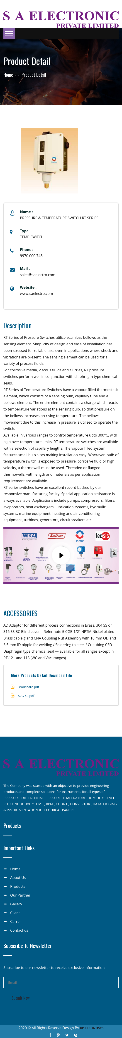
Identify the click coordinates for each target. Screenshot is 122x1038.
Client (15, 912)
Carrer (15, 921)
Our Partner (20, 895)
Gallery (16, 904)
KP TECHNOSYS (92, 1028)
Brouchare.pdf (28, 687)
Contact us (19, 930)
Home (8, 74)
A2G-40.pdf (26, 696)
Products (17, 886)
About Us (18, 877)
